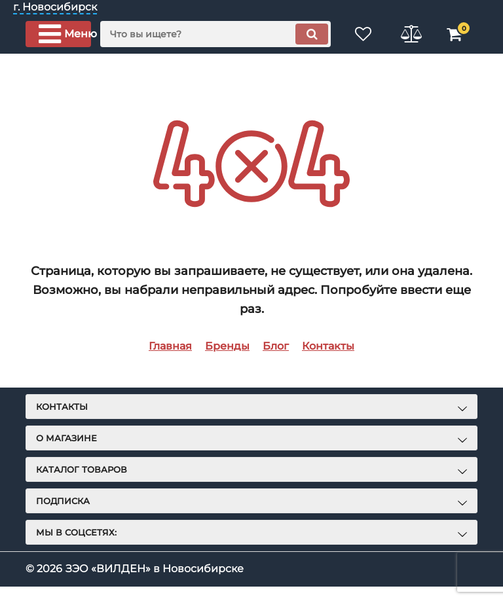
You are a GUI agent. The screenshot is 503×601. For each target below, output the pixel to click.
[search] (215, 34)
